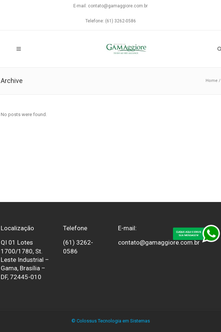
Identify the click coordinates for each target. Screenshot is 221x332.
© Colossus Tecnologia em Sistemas (110, 321)
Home (212, 80)
